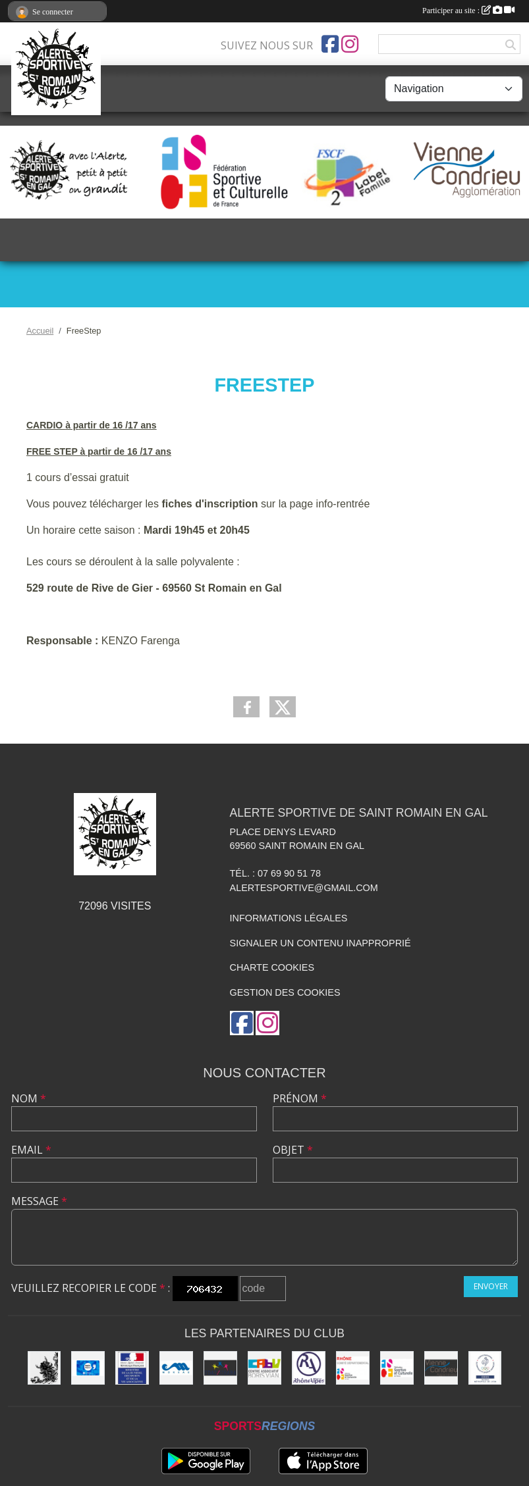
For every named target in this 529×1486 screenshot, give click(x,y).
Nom (28, 1098)
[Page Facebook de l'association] (330, 44)
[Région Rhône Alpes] (308, 1368)
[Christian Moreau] (176, 1368)
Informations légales (289, 918)
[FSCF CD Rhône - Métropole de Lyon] (353, 1368)
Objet (293, 1149)
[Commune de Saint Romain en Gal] (44, 1368)
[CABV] (264, 1368)
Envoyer (491, 1286)
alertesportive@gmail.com (304, 888)
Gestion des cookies (285, 992)
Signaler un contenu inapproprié (320, 943)
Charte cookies (272, 967)
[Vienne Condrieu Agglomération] (441, 1368)
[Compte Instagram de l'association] (349, 44)
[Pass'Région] (88, 1368)
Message (39, 1201)
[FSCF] (397, 1368)
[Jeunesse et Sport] (132, 1368)
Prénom (300, 1098)
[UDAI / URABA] (220, 1368)
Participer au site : (468, 10)
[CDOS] (485, 1368)
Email (31, 1149)
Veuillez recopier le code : (90, 1288)
